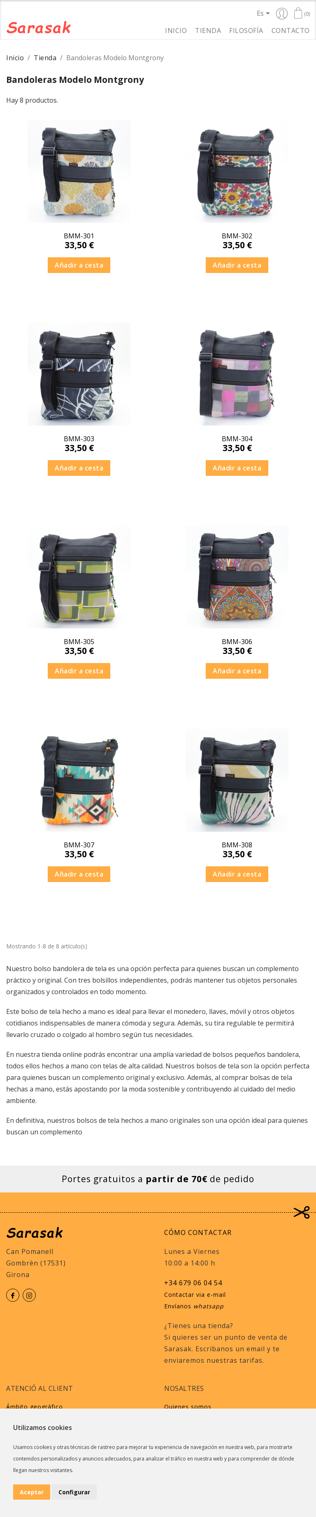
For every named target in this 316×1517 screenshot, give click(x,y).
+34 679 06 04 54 (193, 1282)
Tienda (208, 30)
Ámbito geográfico (34, 1407)
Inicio (176, 30)
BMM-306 (237, 641)
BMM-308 (237, 844)
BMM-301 (79, 235)
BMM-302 (237, 235)
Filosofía (246, 30)
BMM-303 (79, 438)
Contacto (291, 30)
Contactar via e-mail (195, 1294)
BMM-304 (237, 438)
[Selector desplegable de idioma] (265, 13)
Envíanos (194, 1306)
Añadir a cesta (79, 265)
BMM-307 (79, 844)
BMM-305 (79, 641)
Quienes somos (187, 1407)
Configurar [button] (74, 1492)
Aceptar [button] (32, 1492)
